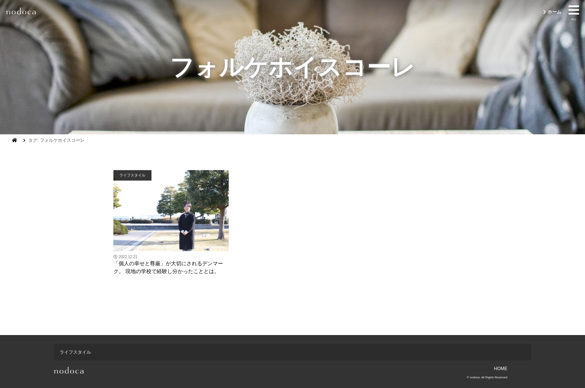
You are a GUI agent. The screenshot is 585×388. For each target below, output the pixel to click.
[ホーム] (14, 140)
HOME (500, 368)
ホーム (554, 12)
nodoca (474, 377)
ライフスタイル (132, 175)
